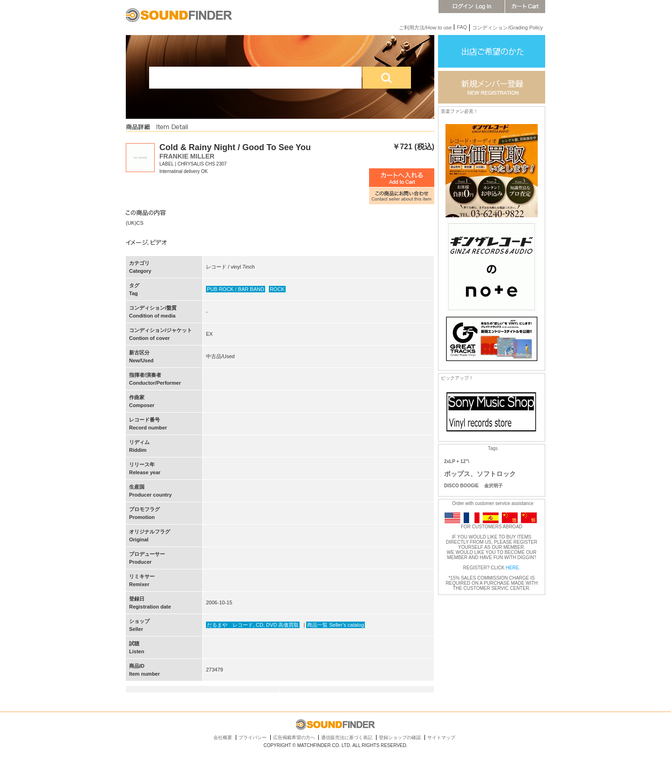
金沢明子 (493, 485)
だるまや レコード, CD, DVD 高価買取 (253, 625)
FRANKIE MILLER (186, 156)
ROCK (277, 289)
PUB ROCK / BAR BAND (235, 289)
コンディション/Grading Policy (507, 27)
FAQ (462, 27)
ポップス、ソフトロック (480, 473)
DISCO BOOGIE (461, 485)
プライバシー (253, 737)
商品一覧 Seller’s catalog (335, 625)
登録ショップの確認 (400, 737)
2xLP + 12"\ (456, 461)
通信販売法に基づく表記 (346, 737)
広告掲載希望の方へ (294, 737)
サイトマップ (441, 737)
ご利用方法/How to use (425, 27)
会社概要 (222, 737)
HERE (512, 567)
